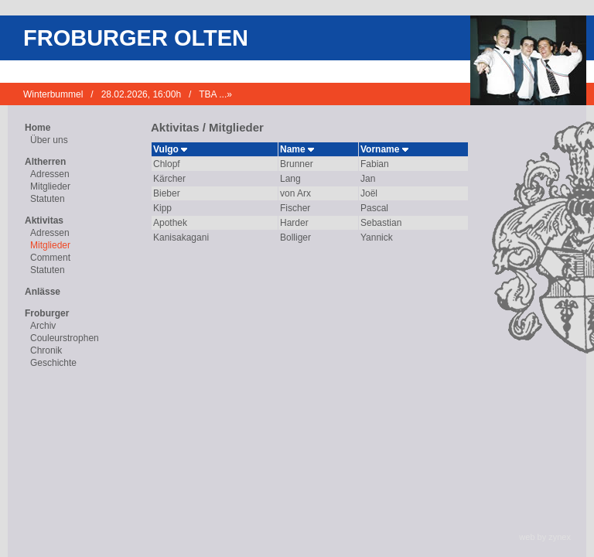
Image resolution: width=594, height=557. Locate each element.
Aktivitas (44, 220)
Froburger (47, 313)
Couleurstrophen (64, 338)
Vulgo (170, 149)
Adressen (50, 174)
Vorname (384, 149)
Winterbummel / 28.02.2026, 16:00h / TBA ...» (127, 94)
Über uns (49, 140)
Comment (50, 257)
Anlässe (42, 291)
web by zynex (545, 537)
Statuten (47, 198)
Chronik (46, 350)
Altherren (45, 161)
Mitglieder (50, 186)
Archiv (43, 325)
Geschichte (53, 362)
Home (37, 127)
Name (297, 149)
